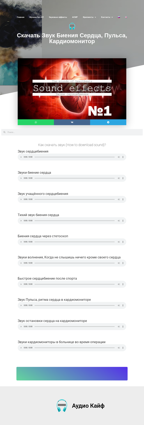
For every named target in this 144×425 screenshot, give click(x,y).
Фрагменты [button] (89, 17)
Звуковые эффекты (58, 17)
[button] (36, 122)
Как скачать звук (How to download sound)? (72, 144)
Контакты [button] (107, 17)
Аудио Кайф (88, 405)
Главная (20, 17)
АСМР (75, 17)
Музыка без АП (36, 17)
